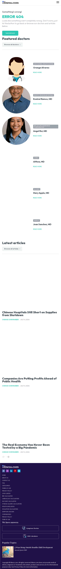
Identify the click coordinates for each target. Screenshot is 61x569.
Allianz (37, 189)
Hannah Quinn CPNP (21, 550)
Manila (36, 220)
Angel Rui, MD (40, 131)
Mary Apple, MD (41, 193)
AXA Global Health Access (43, 64)
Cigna (36, 158)
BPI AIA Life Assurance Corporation (42, 126)
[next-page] (8, 457)
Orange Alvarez (41, 67)
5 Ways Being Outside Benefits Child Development (34, 548)
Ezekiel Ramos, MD (42, 99)
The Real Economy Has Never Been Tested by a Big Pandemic (26, 446)
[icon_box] (30, 528)
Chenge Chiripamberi (10, 319)
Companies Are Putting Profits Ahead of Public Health (29, 380)
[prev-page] (3, 457)
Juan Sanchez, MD (42, 224)
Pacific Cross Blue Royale (43, 95)
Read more (37, 72)
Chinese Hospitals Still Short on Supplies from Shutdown (29, 313)
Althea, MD (38, 161)
